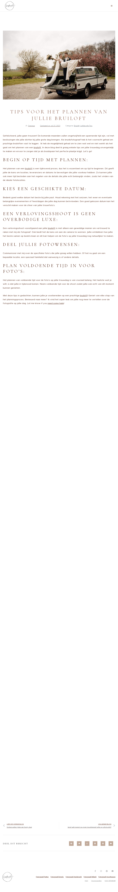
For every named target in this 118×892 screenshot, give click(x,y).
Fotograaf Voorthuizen (106, 877)
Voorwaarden (96, 881)
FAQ (86, 881)
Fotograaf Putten (42, 877)
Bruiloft (76, 126)
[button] (71, 843)
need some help (56, 303)
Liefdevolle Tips (86, 126)
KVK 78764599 (110, 881)
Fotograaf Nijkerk (90, 877)
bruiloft (37, 147)
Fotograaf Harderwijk (74, 877)
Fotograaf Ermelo (57, 877)
